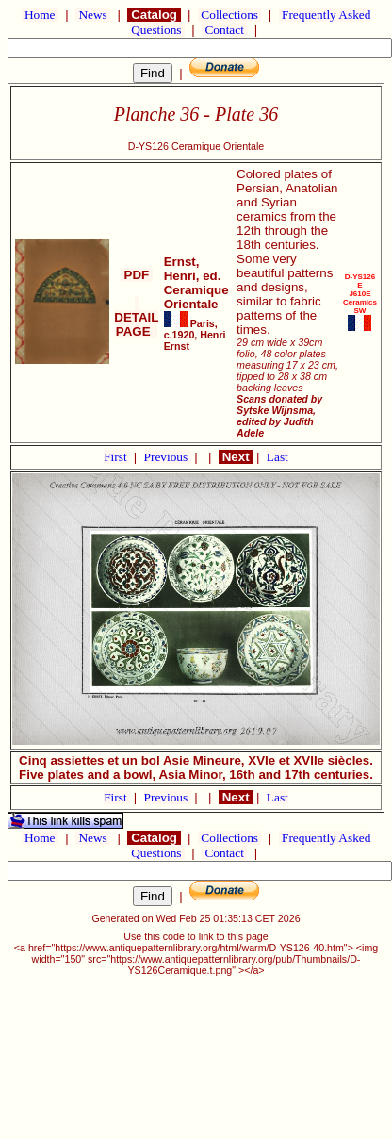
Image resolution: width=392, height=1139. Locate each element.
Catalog (153, 15)
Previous (167, 457)
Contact (224, 30)
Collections (229, 15)
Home (40, 15)
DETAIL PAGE (136, 317)
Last (277, 457)
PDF (137, 275)
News (92, 15)
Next (236, 457)
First (117, 457)
